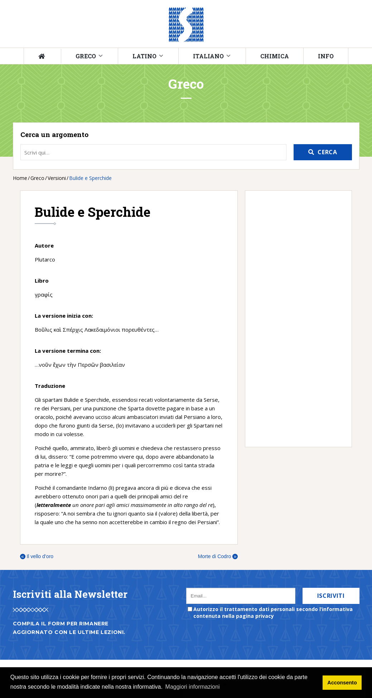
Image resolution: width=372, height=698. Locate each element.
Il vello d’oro (37, 556)
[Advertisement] (295, 318)
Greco (86, 56)
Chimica (274, 56)
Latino (144, 56)
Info (326, 56)
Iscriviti (331, 596)
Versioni (57, 178)
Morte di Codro (218, 556)
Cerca (327, 152)
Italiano (208, 56)
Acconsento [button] (342, 682)
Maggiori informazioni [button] (192, 687)
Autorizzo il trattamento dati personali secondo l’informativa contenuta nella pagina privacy (273, 612)
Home (20, 178)
